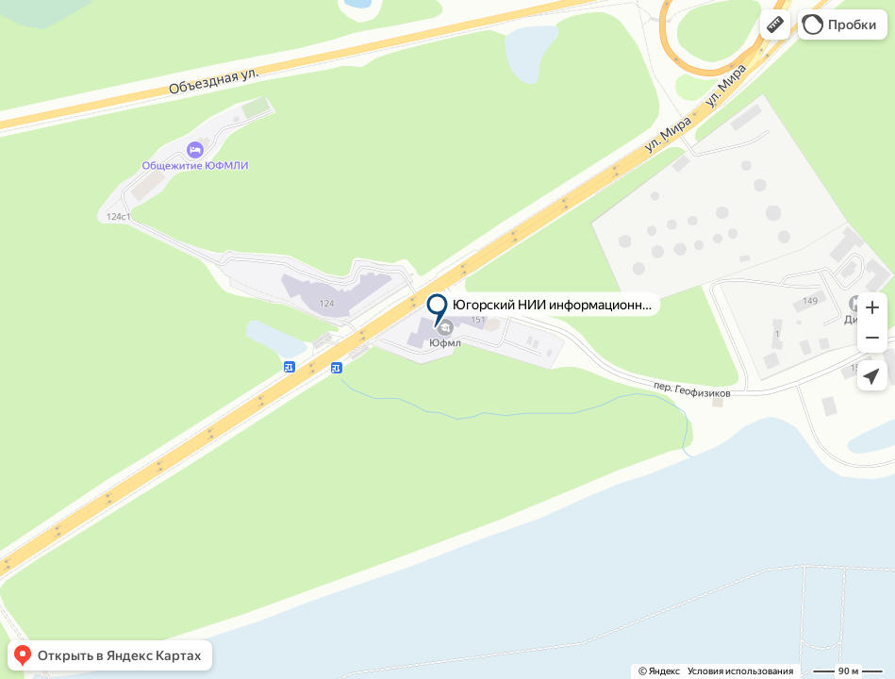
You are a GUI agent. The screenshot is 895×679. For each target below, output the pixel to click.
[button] (775, 24)
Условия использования (740, 671)
